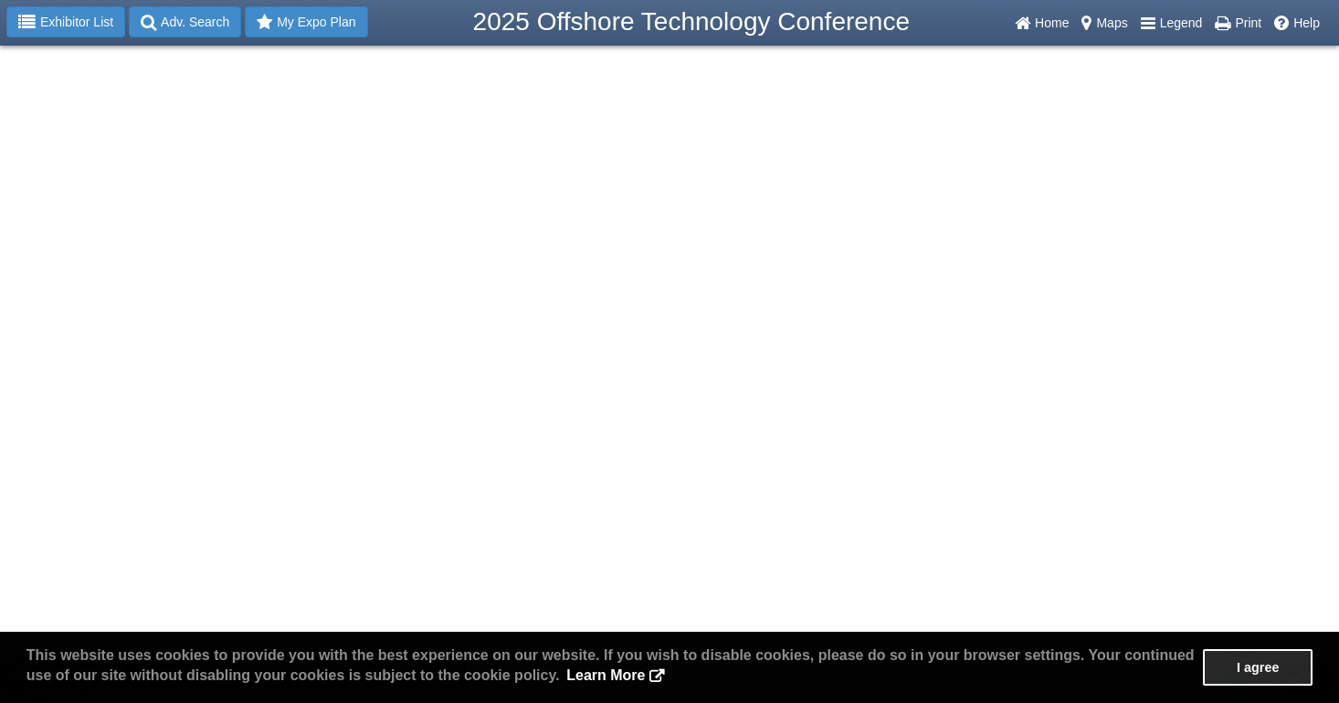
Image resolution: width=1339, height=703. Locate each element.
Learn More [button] (605, 675)
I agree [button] (1258, 667)
